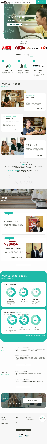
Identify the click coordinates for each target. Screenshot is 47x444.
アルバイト (4, 419)
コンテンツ (29, 2)
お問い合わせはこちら (33, 400)
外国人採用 (10, 2)
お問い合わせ (40, 2)
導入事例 (24, 2)
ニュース (9, 3)
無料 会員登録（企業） (31, 419)
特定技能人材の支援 (17, 2)
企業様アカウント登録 (23, 430)
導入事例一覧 (23, 265)
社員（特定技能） (5, 420)
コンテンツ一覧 (23, 386)
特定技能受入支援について (16, 257)
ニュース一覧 (23, 364)
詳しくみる (39, 108)
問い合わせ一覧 (28, 417)
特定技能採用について (17, 231)
